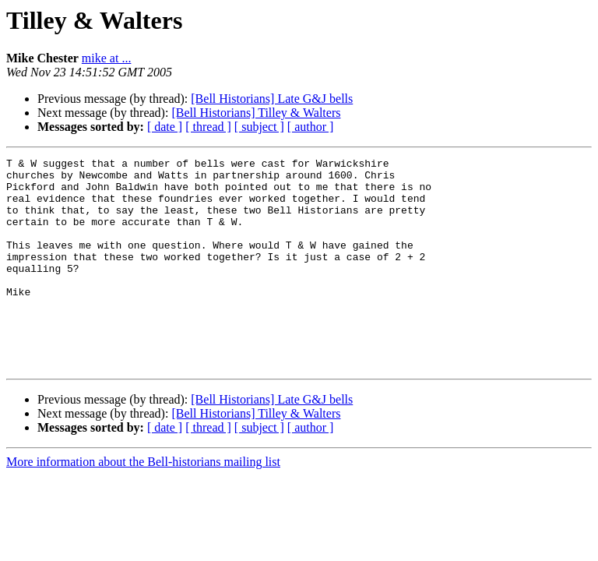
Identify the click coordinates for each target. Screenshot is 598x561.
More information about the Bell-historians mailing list (143, 503)
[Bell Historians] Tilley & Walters (255, 112)
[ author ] (310, 126)
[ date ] (164, 126)
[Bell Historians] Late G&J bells (272, 98)
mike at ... (107, 58)
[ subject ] (259, 126)
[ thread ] (208, 126)
